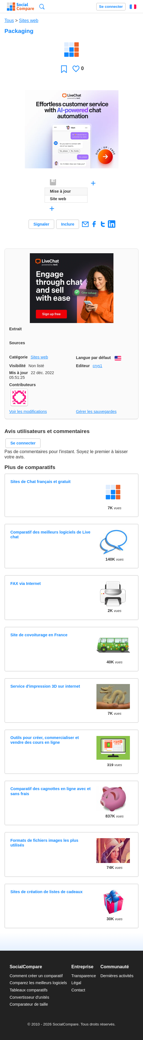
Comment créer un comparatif (35, 976)
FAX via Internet (25, 583)
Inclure (67, 224)
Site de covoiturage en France (38, 635)
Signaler (41, 224)
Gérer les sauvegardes (96, 411)
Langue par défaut (93, 357)
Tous (9, 20)
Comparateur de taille (28, 1004)
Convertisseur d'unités (29, 997)
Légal (76, 983)
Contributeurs (22, 384)
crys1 (97, 366)
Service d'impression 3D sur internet (45, 686)
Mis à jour (18, 372)
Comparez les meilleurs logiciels (38, 983)
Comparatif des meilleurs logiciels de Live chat (50, 534)
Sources (17, 343)
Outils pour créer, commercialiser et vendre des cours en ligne (44, 740)
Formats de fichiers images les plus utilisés (44, 842)
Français (133, 6)
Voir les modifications (28, 411)
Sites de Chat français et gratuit (40, 481)
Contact (78, 990)
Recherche (42, 6)
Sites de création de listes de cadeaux (46, 892)
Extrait (15, 329)
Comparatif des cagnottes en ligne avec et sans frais (50, 791)
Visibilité (17, 366)
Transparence (83, 976)
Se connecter (111, 6)
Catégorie (18, 357)
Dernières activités (116, 976)
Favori (64, 69)
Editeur (83, 366)
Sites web (28, 20)
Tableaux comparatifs (28, 990)
